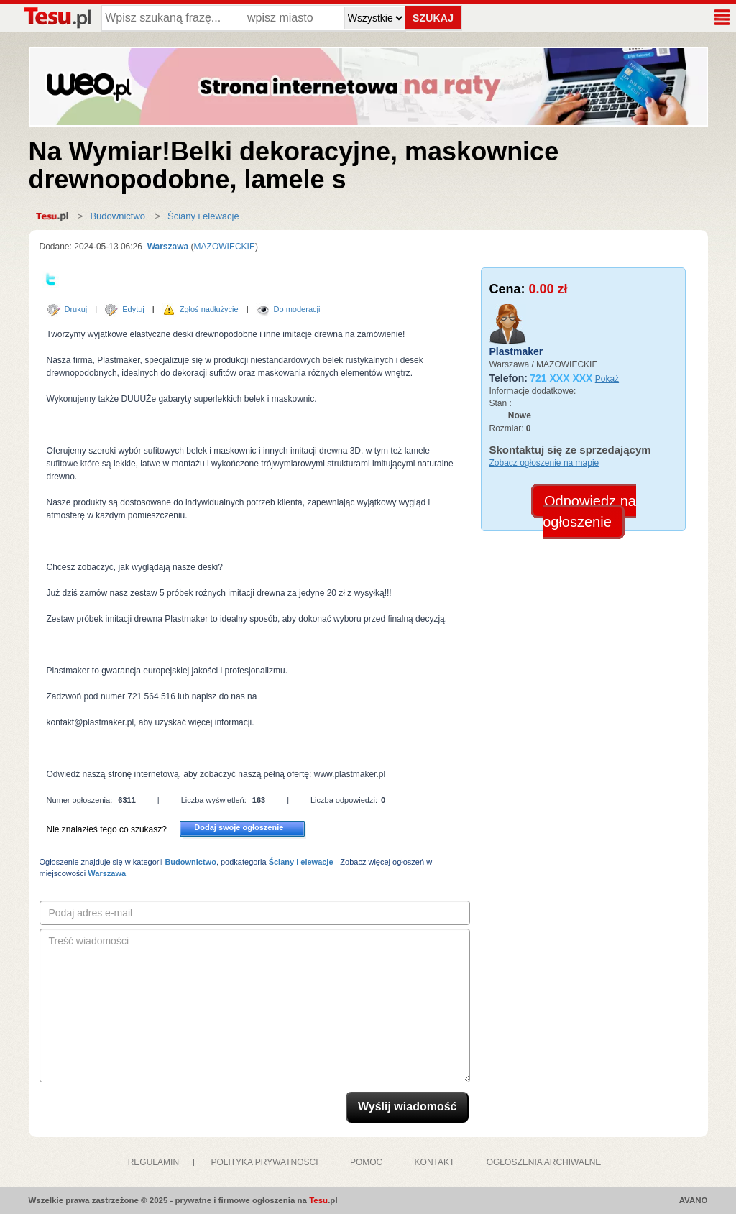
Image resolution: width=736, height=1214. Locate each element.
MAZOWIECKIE (224, 247)
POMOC (366, 1162)
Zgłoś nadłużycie (209, 309)
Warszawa (166, 247)
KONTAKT (435, 1162)
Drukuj (76, 309)
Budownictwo (117, 216)
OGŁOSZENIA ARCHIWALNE (544, 1162)
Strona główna (55, 216)
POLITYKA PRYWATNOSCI (264, 1162)
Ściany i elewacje (203, 216)
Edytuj (133, 309)
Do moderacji (297, 309)
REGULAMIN (153, 1162)
